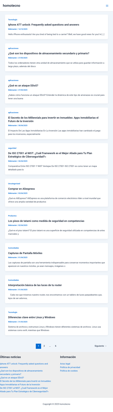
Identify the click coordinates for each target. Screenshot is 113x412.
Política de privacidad (70, 367)
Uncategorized (14, 184)
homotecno (11, 6)
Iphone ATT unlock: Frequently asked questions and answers (43, 24)
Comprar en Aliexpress (21, 188)
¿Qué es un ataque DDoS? (23, 85)
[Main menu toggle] (107, 6)
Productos (12, 216)
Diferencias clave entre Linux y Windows (31, 317)
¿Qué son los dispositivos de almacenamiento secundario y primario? (48, 53)
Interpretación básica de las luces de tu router (35, 285)
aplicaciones (13, 48)
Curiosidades (13, 248)
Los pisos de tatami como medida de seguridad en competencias (46, 220)
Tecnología (12, 20)
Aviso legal (65, 363)
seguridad (12, 148)
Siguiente (101, 346)
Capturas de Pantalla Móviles (25, 253)
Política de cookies (69, 370)
